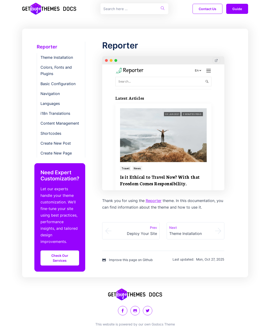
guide (237, 9)
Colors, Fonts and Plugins (56, 70)
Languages (50, 103)
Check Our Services (59, 258)
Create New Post (55, 143)
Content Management (59, 123)
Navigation (50, 93)
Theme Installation (56, 57)
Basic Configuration (58, 83)
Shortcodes (50, 133)
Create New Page (56, 153)
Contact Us (207, 9)
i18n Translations (55, 113)
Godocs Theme (163, 324)
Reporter (47, 47)
